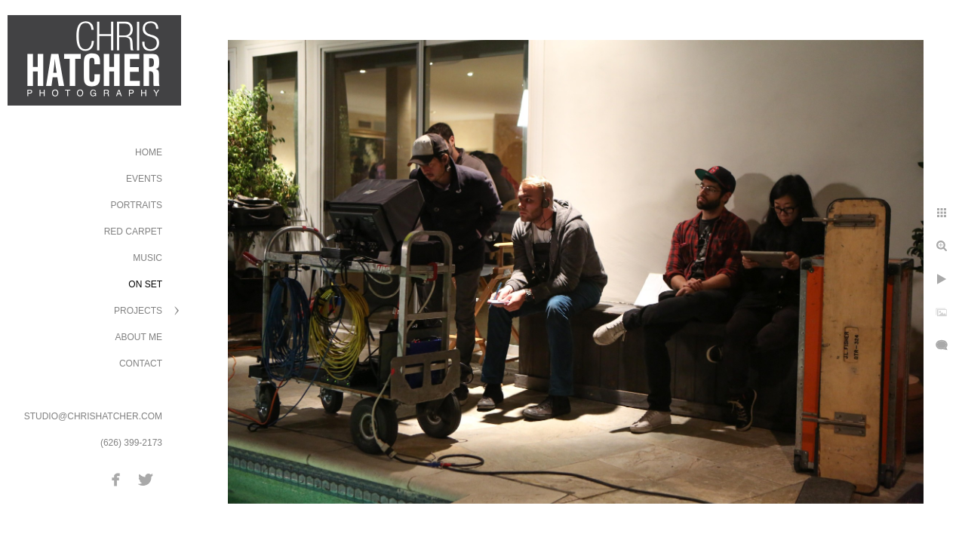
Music (147, 258)
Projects (138, 310)
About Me (138, 337)
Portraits (136, 205)
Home (148, 152)
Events (144, 178)
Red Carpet (133, 231)
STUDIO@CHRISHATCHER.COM (93, 416)
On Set (145, 284)
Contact (140, 363)
